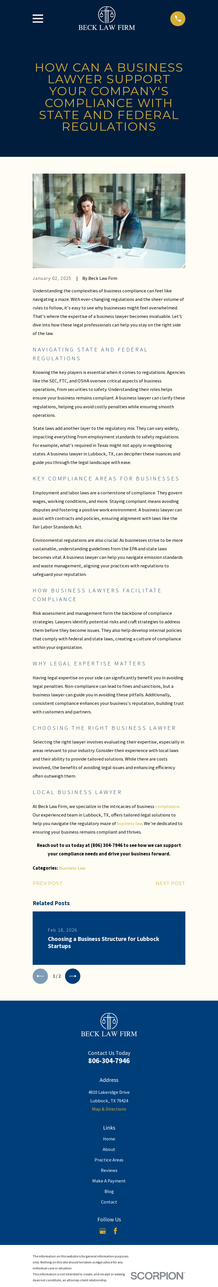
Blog (109, 1193)
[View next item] (75, 977)
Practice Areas (109, 1162)
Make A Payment (109, 1183)
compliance (167, 806)
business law (129, 823)
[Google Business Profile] (102, 1232)
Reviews (109, 1172)
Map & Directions (109, 1111)
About (109, 1151)
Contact (109, 1204)
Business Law (72, 868)
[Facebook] (115, 1232)
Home (109, 1141)
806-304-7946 (109, 1062)
